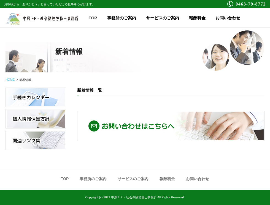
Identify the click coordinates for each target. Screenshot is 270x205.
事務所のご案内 (121, 17)
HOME (10, 79)
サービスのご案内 (162, 17)
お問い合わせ (227, 17)
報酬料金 (197, 17)
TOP (93, 17)
